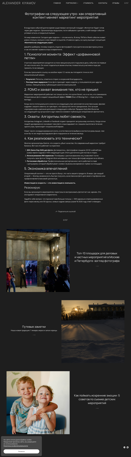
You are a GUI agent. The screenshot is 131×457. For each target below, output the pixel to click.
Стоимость (88, 3)
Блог (126, 3)
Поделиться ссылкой (67, 211)
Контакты (102, 3)
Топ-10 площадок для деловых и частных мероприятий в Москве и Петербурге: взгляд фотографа (97, 257)
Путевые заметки (34, 326)
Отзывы (115, 3)
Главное (57, 3)
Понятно (21, 451)
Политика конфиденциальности (16, 446)
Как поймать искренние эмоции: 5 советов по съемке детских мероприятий (97, 399)
